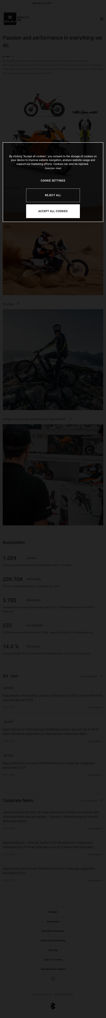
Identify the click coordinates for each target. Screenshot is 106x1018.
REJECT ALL (53, 195)
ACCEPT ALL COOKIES (53, 211)
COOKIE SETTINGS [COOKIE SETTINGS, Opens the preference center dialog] (53, 180)
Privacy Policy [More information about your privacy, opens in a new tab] (50, 168)
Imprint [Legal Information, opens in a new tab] (58, 168)
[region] (53, 182)
